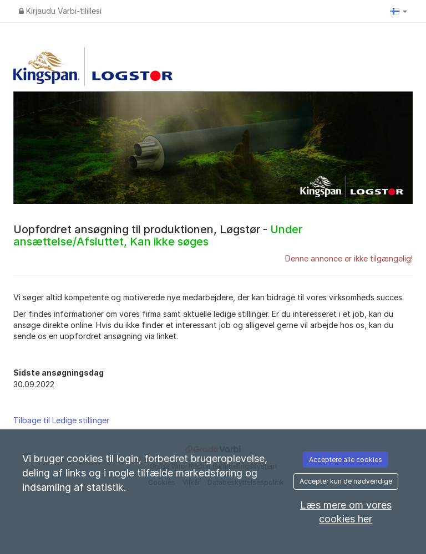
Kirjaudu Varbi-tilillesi (60, 11)
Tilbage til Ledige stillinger (61, 420)
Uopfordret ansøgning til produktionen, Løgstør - (157, 235)
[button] (399, 11)
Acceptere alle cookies (345, 459)
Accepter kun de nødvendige (346, 481)
